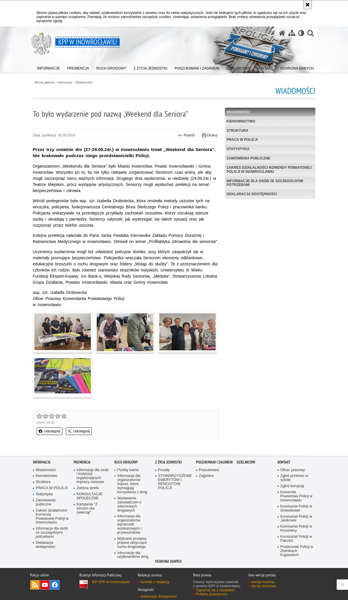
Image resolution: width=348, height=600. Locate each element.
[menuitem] (48, 67)
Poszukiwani (209, 470)
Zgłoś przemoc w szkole (294, 478)
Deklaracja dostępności (252, 194)
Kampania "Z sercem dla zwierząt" (87, 508)
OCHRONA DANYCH (168, 561)
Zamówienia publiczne (248, 158)
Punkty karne (128, 470)
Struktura (237, 131)
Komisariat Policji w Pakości (296, 539)
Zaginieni (206, 476)
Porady (164, 470)
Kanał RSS (35, 585)
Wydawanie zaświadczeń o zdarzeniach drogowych (129, 504)
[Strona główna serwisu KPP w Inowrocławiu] (282, 33)
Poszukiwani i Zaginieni (214, 462)
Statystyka (238, 149)
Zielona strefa (88, 488)
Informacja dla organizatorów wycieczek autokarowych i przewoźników (129, 524)
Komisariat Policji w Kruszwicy (296, 528)
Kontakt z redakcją (155, 582)
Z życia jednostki (168, 462)
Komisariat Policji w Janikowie (296, 519)
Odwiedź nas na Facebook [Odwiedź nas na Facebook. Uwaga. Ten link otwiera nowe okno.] (54, 585)
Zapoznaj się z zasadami (215, 590)
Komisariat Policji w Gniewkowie (296, 508)
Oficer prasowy (292, 470)
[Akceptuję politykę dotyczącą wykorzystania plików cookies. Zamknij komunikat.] (307, 4)
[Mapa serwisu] (291, 33)
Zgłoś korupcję (292, 486)
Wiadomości (84, 82)
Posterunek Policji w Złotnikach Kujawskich (296, 551)
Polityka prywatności (212, 594)
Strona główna (44, 82)
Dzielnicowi (246, 462)
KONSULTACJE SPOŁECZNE (90, 496)
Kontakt (284, 462)
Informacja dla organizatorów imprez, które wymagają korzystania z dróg (132, 484)
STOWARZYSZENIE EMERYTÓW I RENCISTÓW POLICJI (175, 482)
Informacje (65, 82)
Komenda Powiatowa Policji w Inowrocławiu (296, 496)
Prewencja (82, 462)
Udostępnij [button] (50, 431)
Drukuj (209, 135)
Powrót (186, 135)
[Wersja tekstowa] (301, 33)
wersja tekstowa (263, 586)
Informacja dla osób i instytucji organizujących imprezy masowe (93, 476)
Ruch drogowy (126, 462)
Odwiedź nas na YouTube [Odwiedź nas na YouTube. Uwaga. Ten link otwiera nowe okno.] (45, 585)
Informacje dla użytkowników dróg (133, 555)
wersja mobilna (263, 582)
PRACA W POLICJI (242, 140)
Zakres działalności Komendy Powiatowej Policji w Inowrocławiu (269, 169)
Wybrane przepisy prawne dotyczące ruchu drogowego (132, 543)
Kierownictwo (241, 121)
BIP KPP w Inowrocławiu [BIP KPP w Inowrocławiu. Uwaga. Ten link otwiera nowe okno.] (111, 582)
